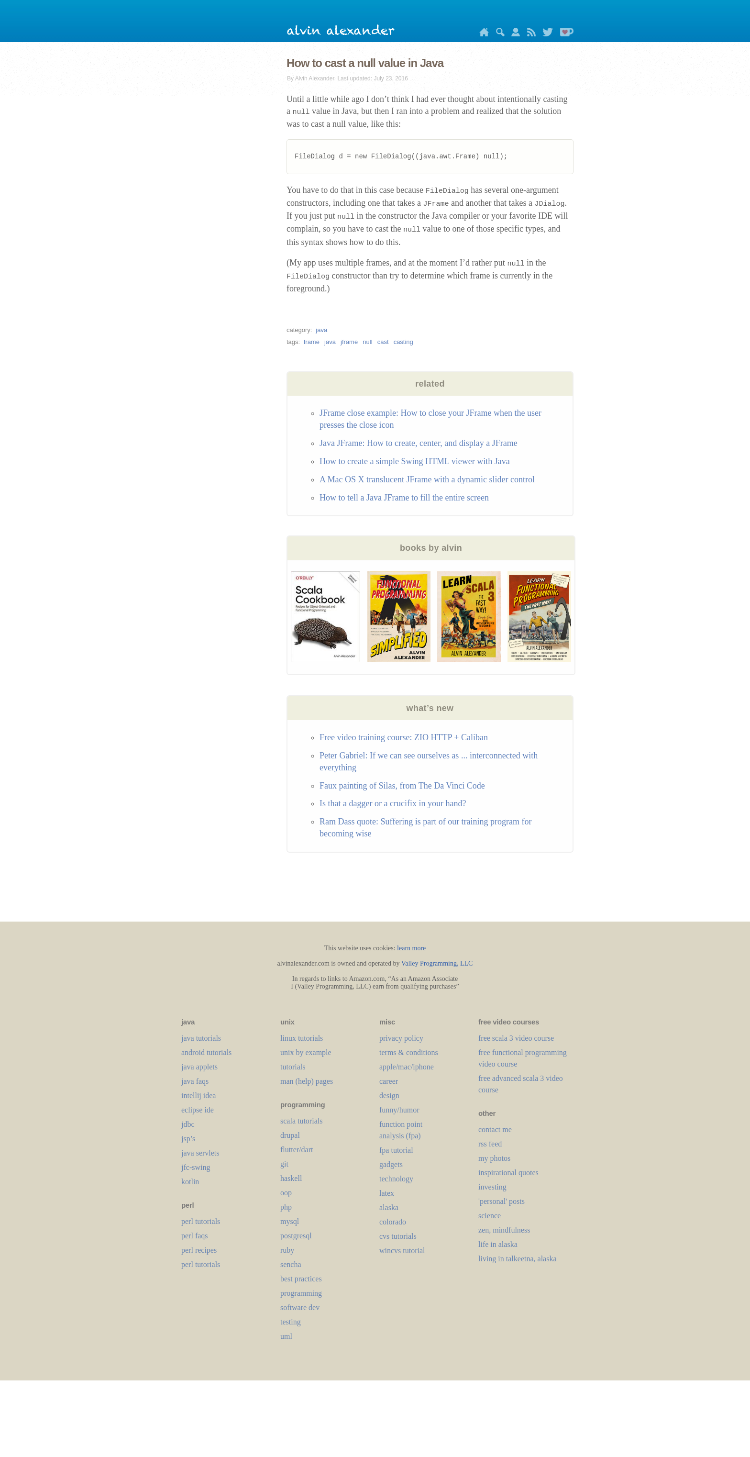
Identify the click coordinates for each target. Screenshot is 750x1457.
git (284, 1164)
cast (383, 341)
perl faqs (194, 1236)
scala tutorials (301, 1121)
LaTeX (386, 1193)
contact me (495, 1129)
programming (301, 1293)
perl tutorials (200, 1221)
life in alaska (498, 1244)
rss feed (490, 1144)
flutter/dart (296, 1150)
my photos (494, 1158)
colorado (392, 1222)
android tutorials (206, 1052)
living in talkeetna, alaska (517, 1259)
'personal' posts (501, 1201)
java (321, 330)
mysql (289, 1221)
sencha (290, 1264)
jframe (349, 341)
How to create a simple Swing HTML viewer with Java (415, 461)
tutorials (292, 1067)
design (389, 1095)
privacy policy (401, 1038)
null (367, 341)
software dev (300, 1307)
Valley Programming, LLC (437, 963)
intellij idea (198, 1095)
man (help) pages (306, 1081)
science (489, 1216)
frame (312, 341)
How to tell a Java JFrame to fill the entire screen (404, 497)
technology (396, 1179)
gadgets (391, 1164)
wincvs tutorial (402, 1250)
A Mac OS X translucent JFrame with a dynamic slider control (427, 479)
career (388, 1081)
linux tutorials (301, 1038)
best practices (301, 1279)
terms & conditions (408, 1052)
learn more (411, 948)
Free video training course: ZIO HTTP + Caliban (404, 737)
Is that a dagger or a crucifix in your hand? (393, 803)
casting (403, 341)
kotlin (190, 1182)
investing (492, 1187)
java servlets (200, 1153)
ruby (287, 1250)
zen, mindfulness (504, 1230)
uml (286, 1336)
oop (286, 1193)
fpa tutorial (396, 1150)
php (286, 1207)
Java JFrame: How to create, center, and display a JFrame (419, 443)
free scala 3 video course (516, 1038)
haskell (291, 1178)
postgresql (296, 1236)
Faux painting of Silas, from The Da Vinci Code (402, 785)
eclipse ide (197, 1110)
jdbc (188, 1124)
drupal (290, 1135)
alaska (388, 1207)
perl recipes (199, 1250)
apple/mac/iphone (406, 1067)
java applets (199, 1067)
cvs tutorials (398, 1236)
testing (290, 1322)
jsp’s (188, 1138)
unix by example (305, 1052)
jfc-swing (195, 1167)
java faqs (195, 1081)
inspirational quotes (508, 1172)
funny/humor (399, 1110)
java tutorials (201, 1038)
